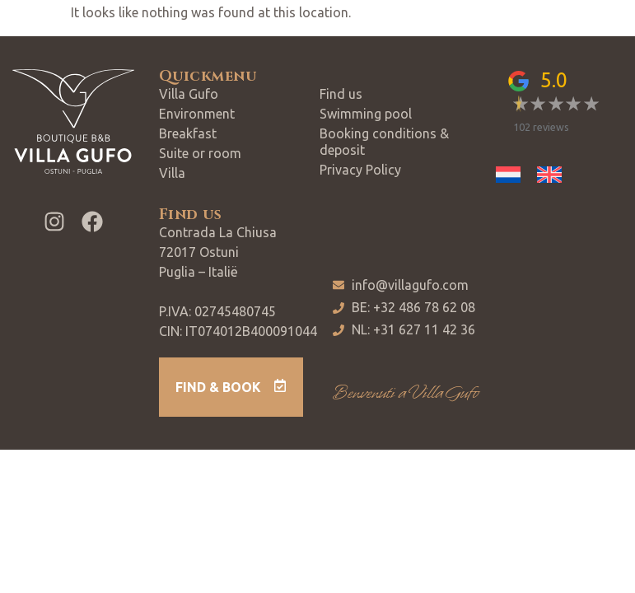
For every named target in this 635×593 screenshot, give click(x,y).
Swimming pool (366, 113)
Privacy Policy (360, 169)
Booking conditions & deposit (384, 141)
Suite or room (200, 153)
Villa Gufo (188, 93)
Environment (197, 113)
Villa (172, 173)
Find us (341, 93)
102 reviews (541, 127)
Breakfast (188, 133)
